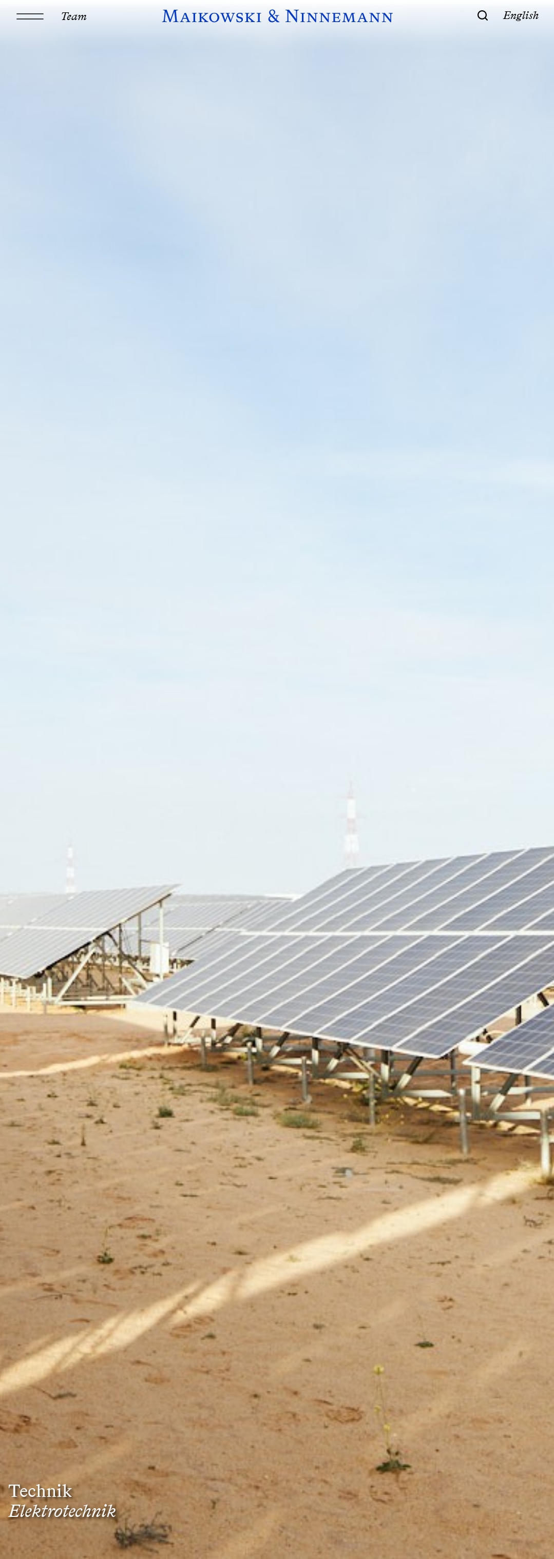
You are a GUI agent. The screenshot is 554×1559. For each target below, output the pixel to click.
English (521, 15)
